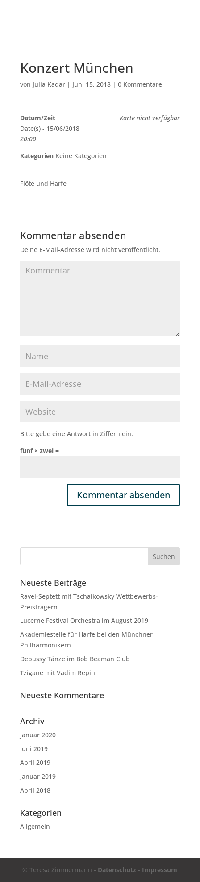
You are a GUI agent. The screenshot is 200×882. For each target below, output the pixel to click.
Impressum (159, 869)
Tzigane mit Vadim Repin (57, 672)
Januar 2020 (38, 735)
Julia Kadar (49, 84)
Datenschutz (117, 869)
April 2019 (35, 762)
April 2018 (35, 790)
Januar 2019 (38, 776)
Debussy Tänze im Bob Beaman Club (75, 659)
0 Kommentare (140, 84)
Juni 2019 (34, 748)
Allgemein (35, 826)
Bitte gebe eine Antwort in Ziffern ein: (76, 433)
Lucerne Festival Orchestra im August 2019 (84, 620)
